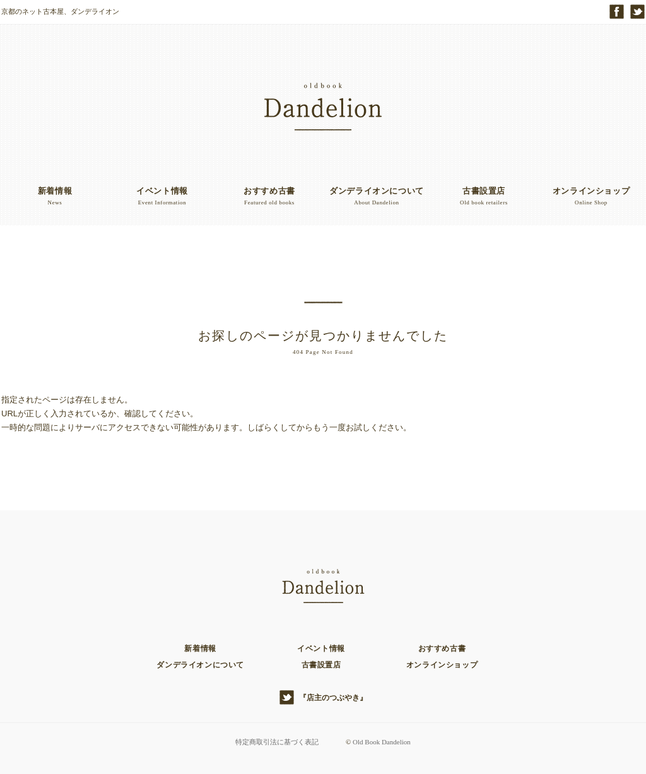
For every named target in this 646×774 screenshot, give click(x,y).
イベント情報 (321, 648)
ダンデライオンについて (200, 664)
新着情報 (200, 648)
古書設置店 (321, 664)
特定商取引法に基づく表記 (277, 742)
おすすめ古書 (442, 648)
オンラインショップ (442, 664)
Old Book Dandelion (382, 742)
